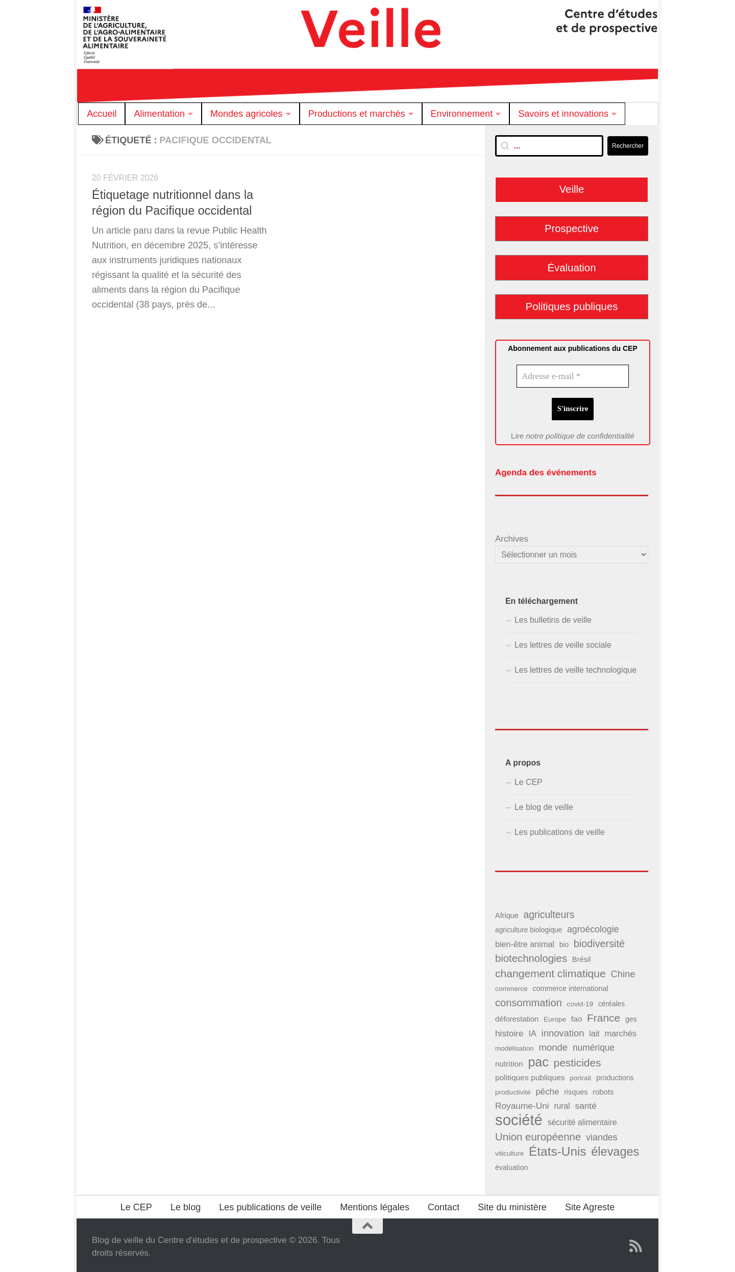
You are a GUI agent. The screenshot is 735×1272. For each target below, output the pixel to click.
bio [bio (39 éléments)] (564, 942)
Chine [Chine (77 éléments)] (622, 970)
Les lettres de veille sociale (562, 642)
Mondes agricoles (246, 114)
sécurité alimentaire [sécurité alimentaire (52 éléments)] (582, 1119)
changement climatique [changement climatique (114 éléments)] (550, 970)
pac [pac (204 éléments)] (538, 1059)
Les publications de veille (559, 829)
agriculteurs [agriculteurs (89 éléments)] (548, 911)
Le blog (185, 1204)
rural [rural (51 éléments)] (562, 1103)
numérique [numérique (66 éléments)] (594, 1044)
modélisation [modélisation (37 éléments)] (514, 1045)
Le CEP (528, 778)
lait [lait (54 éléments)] (594, 1030)
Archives (511, 536)
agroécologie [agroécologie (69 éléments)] (593, 926)
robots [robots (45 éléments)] (603, 1089)
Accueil (101, 114)
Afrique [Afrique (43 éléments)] (507, 912)
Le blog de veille (543, 804)
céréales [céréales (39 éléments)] (611, 1000)
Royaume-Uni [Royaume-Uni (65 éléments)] (522, 1103)
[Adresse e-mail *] (573, 376)
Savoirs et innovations (563, 114)
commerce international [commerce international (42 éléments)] (570, 985)
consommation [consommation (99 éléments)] (528, 999)
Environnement (462, 114)
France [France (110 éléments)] (603, 1014)
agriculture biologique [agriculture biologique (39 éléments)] (528, 927)
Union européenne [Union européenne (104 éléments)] (538, 1133)
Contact (443, 1204)
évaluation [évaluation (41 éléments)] (511, 1164)
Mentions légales (374, 1204)
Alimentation (159, 114)
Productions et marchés (356, 114)
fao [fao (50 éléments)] (576, 1015)
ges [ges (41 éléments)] (631, 1015)
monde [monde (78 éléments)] (553, 1044)
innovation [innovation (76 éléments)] (563, 1030)
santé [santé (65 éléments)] (585, 1103)
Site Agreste (590, 1204)
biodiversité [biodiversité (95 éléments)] (599, 940)
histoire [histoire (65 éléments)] (509, 1030)
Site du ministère (512, 1204)
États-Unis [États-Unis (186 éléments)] (557, 1148)
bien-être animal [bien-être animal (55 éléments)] (524, 941)
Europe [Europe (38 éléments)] (555, 1016)
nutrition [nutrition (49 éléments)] (509, 1060)
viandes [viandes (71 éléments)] (602, 1134)
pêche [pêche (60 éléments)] (547, 1088)
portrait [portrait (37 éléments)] (580, 1075)
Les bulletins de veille (553, 617)
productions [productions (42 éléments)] (615, 1075)
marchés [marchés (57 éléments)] (620, 1030)
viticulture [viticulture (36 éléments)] (509, 1150)
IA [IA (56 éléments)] (532, 1030)
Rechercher (628, 145)
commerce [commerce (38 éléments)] (511, 985)
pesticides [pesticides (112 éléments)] (577, 1059)
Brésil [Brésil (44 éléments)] (581, 956)
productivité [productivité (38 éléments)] (513, 1089)
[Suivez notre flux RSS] (636, 1243)
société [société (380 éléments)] (519, 1117)
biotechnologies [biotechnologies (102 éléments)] (531, 955)
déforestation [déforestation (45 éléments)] (516, 1015)
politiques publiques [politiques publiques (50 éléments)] (530, 1074)
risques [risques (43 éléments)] (576, 1089)
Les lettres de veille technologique (575, 667)
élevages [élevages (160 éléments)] (615, 1148)
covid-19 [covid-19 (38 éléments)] (580, 1000)
